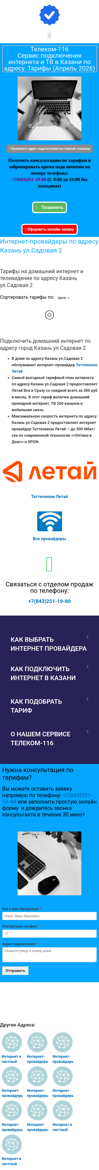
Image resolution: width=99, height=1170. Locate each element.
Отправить (15, 970)
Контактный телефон (20, 926)
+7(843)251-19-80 (29, 179)
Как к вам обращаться (21, 909)
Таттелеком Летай (49, 496)
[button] (49, 35)
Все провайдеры (49, 538)
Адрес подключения (19, 944)
